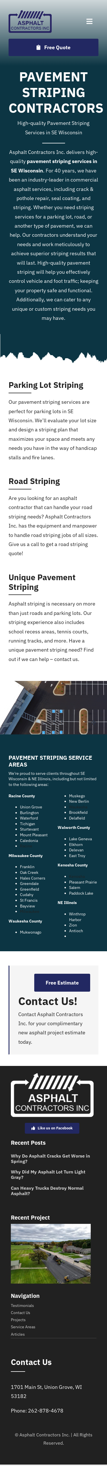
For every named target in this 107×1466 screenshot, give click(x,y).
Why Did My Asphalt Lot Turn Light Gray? (48, 1174)
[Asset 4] (30, 12)
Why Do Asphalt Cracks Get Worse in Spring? (50, 1158)
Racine (26, 846)
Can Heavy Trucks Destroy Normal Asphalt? (47, 1190)
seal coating (65, 198)
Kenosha (77, 876)
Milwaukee (29, 911)
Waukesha (78, 807)
